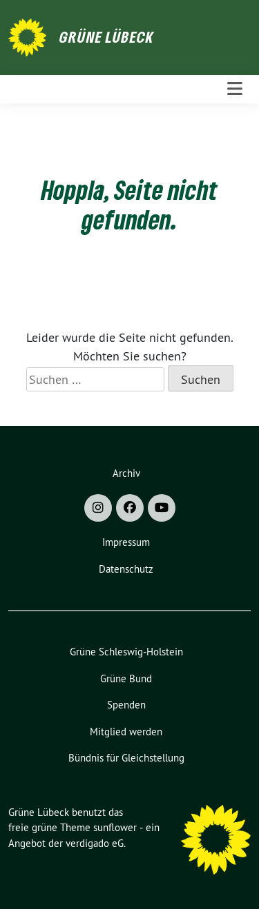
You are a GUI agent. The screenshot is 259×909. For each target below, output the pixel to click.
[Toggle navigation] (235, 89)
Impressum (126, 542)
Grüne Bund (126, 678)
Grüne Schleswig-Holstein (126, 651)
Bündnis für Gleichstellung (126, 757)
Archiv (126, 473)
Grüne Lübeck (106, 36)
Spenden (126, 704)
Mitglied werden (126, 731)
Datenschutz (126, 568)
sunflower (115, 827)
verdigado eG (95, 843)
